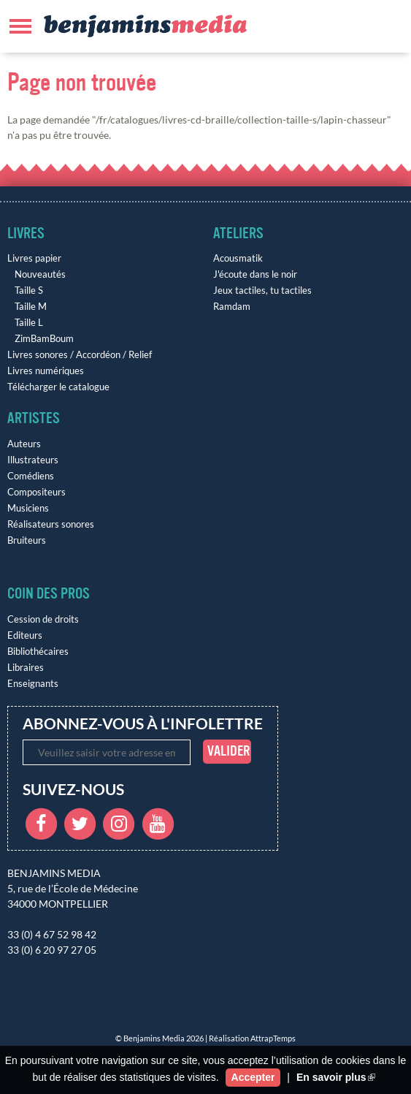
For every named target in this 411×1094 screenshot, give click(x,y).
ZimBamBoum (44, 338)
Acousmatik (238, 258)
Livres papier (34, 258)
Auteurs (24, 443)
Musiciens (28, 508)
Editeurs (24, 635)
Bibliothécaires (38, 651)
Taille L (29, 322)
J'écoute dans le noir (255, 274)
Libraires (25, 667)
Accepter (253, 1077)
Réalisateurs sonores (50, 524)
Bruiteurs (26, 540)
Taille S (29, 290)
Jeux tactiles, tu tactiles (262, 290)
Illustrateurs (32, 460)
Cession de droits (43, 619)
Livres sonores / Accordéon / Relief (79, 354)
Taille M (31, 306)
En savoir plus (335, 1077)
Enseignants (32, 683)
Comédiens (30, 476)
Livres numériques (45, 370)
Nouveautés (40, 274)
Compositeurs (36, 492)
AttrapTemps (273, 1038)
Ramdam (231, 306)
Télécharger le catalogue (58, 386)
